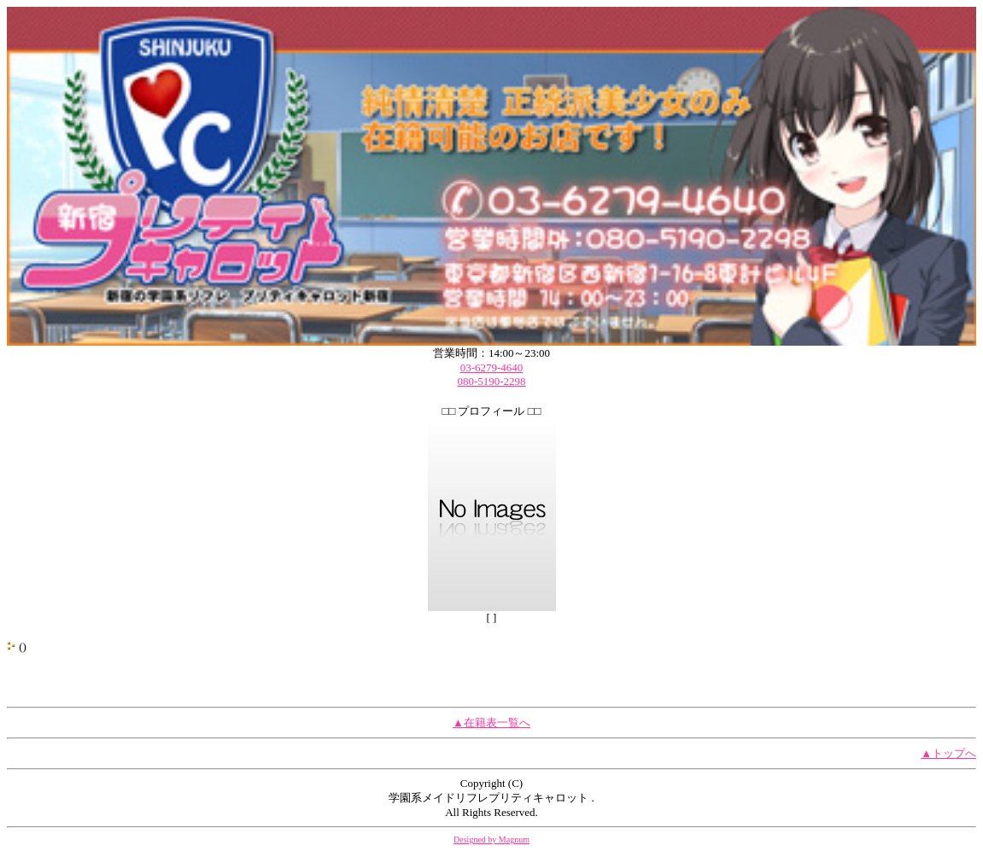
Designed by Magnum (491, 839)
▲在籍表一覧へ (491, 722)
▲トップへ (948, 753)
